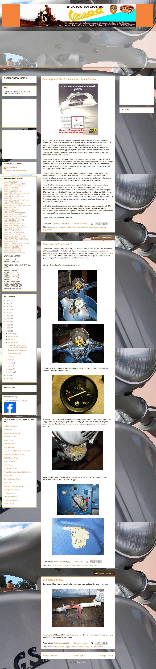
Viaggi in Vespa (9, 461)
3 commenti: (78, 562)
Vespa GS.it (8, 483)
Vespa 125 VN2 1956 (11, 209)
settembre (12, 343)
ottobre (11, 340)
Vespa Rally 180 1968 (11, 229)
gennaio (11, 372)
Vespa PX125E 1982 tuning (13, 245)
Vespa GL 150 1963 (11, 189)
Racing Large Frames (11, 490)
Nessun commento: (81, 224)
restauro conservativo (73, 565)
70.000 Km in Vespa (11, 458)
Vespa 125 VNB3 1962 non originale (16, 243)
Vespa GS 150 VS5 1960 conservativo (17, 206)
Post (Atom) (81, 662)
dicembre (11, 333)
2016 (8, 313)
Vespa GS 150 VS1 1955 (12, 234)
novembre (12, 336)
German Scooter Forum (12, 479)
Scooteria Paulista (10, 468)
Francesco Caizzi (9, 401)
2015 (8, 316)
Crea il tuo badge (21, 401)
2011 (8, 328)
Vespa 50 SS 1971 (10, 242)
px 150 (61, 565)
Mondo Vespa (12, 167)
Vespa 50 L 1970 (10, 211)
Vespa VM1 (89, 647)
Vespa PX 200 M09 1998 (12, 191)
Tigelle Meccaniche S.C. (12, 433)
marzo (10, 369)
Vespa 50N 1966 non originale (14, 252)
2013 (8, 322)
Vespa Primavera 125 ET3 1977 (15, 227)
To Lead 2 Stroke (10, 447)
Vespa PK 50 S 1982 (11, 202)
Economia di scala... (53, 580)
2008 (8, 379)
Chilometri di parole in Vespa (14, 454)
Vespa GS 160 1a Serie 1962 (14, 224)
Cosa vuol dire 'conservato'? (57, 244)
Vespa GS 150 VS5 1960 (12, 215)
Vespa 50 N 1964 (10, 207)
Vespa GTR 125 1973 (11, 198)
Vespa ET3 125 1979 (11, 182)
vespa (84, 565)
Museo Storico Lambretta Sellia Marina (17, 472)
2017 (8, 310)
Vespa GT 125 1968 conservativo (15, 216)
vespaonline (47, 230)
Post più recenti (50, 655)
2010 (8, 331)
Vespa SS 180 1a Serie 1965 (14, 220)
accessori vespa (56, 227)
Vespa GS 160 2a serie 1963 (14, 204)
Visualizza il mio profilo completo (15, 171)
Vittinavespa (8, 465)
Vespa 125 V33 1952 (11, 187)
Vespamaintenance (10, 497)
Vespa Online (8, 440)
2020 (8, 301)
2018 (8, 307)
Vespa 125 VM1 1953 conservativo (16, 240)
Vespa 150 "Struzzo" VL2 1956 (14, 236)
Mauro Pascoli (9, 504)
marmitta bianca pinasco (72, 227)
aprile (10, 366)
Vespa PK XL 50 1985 (11, 195)
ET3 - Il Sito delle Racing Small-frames (17, 451)
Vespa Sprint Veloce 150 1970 (14, 225)
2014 (8, 319)
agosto (10, 357)
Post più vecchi (106, 655)
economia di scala (57, 647)
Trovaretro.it (8, 430)
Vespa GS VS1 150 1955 (12, 186)
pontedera (75, 647)
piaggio (67, 647)
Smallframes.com (10, 493)
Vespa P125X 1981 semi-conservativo (17, 193)
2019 (8, 304)
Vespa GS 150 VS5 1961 (12, 218)
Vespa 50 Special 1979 (12, 222)
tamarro (102, 227)
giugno (10, 363)
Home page (78, 655)
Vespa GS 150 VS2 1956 (12, 231)
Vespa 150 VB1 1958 (11, 247)
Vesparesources (9, 444)
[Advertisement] (33, 49)
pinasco (85, 227)
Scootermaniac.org (10, 500)
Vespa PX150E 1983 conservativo (15, 238)
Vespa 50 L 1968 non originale (14, 213)
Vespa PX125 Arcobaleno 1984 (15, 184)
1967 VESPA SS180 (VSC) (13, 486)
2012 (8, 325)
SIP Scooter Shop (10, 437)
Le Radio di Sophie (10, 426)
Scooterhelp (8, 476)
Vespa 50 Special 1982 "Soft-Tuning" (16, 200)
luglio (10, 360)
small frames (93, 227)
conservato (54, 565)
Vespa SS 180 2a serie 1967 (14, 196)
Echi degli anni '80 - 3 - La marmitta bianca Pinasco (69, 79)
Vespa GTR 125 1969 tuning (14, 233)
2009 (8, 376)
